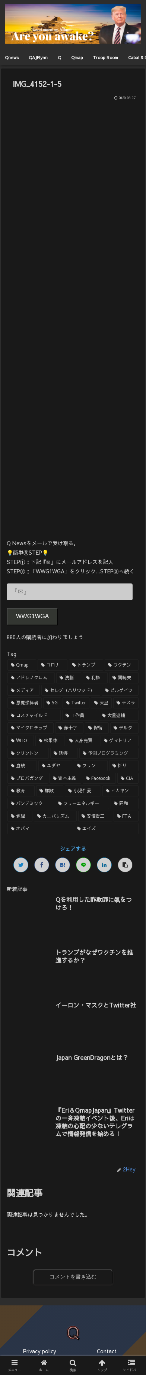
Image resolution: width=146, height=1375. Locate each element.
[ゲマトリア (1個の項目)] (120, 740)
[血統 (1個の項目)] (22, 765)
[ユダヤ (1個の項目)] (55, 765)
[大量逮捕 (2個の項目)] (119, 715)
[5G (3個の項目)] (52, 702)
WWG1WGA (32, 616)
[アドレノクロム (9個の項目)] (31, 677)
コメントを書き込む (73, 1277)
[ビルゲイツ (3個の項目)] (120, 690)
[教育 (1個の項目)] (21, 790)
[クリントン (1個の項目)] (28, 753)
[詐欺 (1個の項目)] (49, 790)
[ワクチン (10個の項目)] (122, 665)
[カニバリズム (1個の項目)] (55, 816)
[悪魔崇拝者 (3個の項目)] (24, 702)
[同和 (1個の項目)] (125, 803)
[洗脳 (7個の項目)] (68, 677)
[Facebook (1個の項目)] (99, 778)
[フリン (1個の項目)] (91, 765)
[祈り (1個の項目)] (124, 765)
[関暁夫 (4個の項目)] (124, 677)
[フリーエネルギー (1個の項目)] (82, 803)
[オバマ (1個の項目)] (39, 828)
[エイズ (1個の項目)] (106, 828)
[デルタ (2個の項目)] (124, 728)
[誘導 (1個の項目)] (64, 753)
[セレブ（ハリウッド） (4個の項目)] (71, 690)
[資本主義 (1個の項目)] (65, 778)
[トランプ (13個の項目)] (86, 665)
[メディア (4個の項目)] (23, 690)
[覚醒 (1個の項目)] (19, 816)
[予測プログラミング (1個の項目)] (109, 753)
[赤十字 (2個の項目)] (69, 728)
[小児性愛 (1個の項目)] (83, 790)
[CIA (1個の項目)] (128, 778)
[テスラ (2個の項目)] (126, 702)
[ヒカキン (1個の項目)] (120, 790)
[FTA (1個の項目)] (126, 816)
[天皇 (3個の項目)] (101, 702)
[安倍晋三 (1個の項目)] (95, 816)
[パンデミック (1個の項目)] (30, 803)
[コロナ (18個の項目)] (52, 665)
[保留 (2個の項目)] (97, 728)
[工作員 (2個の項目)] (80, 715)
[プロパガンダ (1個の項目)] (27, 778)
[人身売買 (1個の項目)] (82, 740)
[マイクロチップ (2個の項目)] (30, 728)
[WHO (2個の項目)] (20, 740)
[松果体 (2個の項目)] (49, 740)
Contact (107, 1351)
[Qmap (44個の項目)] (21, 665)
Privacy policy (39, 1351)
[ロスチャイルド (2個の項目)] (34, 715)
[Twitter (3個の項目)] (76, 702)
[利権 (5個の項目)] (95, 677)
